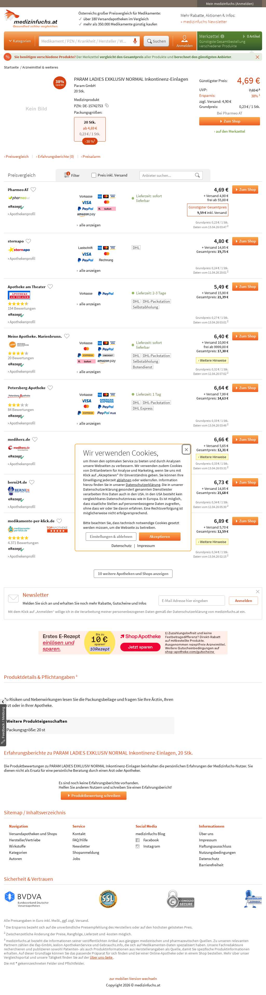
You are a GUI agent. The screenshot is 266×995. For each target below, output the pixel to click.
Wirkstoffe (17, 845)
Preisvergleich (17, 156)
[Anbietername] (167, 175)
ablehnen (124, 480)
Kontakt (78, 833)
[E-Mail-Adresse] (191, 600)
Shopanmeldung (85, 852)
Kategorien (19, 40)
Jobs (76, 858)
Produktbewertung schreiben (93, 795)
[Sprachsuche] (135, 41)
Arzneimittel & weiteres (40, 67)
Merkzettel (209, 36)
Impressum (146, 545)
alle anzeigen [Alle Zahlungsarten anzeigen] (89, 224)
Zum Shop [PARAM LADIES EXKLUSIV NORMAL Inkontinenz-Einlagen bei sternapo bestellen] (244, 241)
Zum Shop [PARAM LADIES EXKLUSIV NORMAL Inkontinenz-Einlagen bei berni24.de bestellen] (244, 482)
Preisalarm (91, 156)
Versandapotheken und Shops (33, 833)
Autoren (15, 858)
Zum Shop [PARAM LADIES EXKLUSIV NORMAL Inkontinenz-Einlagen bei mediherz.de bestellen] (244, 439)
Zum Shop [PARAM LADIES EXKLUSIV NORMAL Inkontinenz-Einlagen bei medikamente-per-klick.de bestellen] (244, 521)
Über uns (206, 833)
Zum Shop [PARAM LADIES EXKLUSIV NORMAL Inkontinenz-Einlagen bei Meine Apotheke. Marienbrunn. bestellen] (244, 336)
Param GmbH (85, 85)
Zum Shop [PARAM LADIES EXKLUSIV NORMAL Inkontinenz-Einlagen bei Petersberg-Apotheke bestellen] (244, 388)
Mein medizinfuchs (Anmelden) (230, 3)
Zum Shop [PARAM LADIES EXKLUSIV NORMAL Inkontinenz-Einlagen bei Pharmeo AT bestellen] (244, 189)
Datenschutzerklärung (143, 484)
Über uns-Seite (101, 957)
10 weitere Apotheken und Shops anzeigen (133, 573)
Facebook (147, 839)
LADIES (96, 79)
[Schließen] (257, 56)
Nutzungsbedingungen (217, 852)
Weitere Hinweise (213, 360)
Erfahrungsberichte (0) (56, 156)
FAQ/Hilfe (80, 839)
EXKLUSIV (115, 79)
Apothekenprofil (22, 213)
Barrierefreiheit (211, 864)
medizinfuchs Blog (150, 833)
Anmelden (185, 41)
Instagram (148, 845)
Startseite (11, 67)
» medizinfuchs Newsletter (204, 21)
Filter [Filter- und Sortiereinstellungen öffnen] (71, 175)
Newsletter (81, 845)
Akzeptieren (160, 536)
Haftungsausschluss (215, 845)
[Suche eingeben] (84, 41)
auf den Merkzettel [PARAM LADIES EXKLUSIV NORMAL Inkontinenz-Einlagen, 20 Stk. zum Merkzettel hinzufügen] (230, 131)
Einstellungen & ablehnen (111, 536)
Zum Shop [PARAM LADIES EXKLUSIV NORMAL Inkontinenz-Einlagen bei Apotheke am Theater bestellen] (244, 286)
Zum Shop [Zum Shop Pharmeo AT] (219, 121)
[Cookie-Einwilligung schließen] (186, 449)
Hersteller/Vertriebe (24, 839)
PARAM (81, 79)
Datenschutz (121, 545)
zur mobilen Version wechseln (133, 978)
